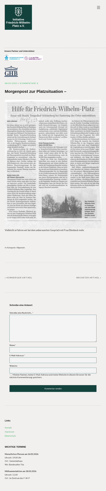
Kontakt (8, 427)
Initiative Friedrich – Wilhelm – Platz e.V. (18, 17)
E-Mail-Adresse (17, 355)
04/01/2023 (11, 83)
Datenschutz (10, 436)
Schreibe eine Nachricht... (21, 313)
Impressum (9, 432)
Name (13, 345)
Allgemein (20, 247)
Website (13, 366)
